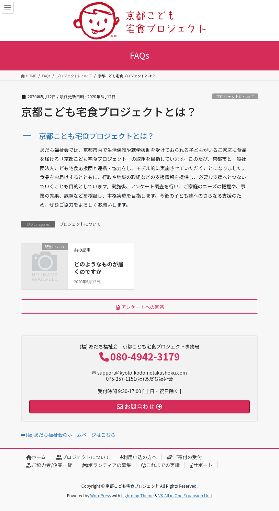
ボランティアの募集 (106, 465)
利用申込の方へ (138, 457)
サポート (201, 465)
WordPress (100, 495)
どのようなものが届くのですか (98, 268)
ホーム (36, 457)
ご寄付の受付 (184, 457)
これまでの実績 (160, 465)
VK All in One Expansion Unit (185, 495)
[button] (139, 136)
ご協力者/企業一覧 (49, 465)
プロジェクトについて (235, 96)
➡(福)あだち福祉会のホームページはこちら (68, 434)
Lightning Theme (137, 495)
